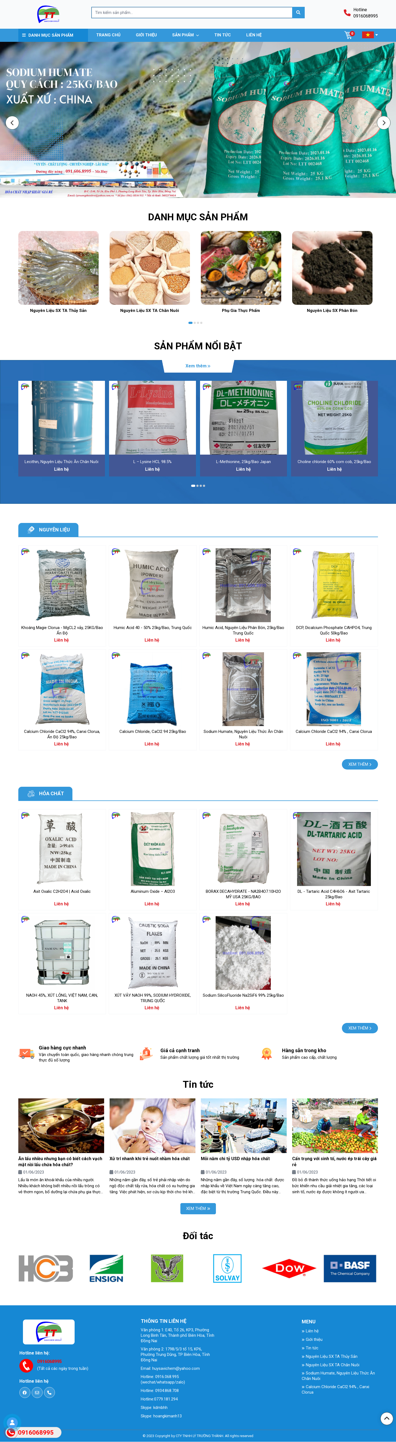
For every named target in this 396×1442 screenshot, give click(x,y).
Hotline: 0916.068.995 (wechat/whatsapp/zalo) (163, 1380)
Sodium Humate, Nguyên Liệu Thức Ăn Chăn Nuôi (338, 1376)
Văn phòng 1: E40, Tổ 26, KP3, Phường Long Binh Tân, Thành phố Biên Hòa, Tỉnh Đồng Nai (177, 1336)
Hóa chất (51, 794)
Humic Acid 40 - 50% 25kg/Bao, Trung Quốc (153, 627)
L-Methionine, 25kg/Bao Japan (243, 461)
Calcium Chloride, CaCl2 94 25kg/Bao (152, 731)
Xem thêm (198, 365)
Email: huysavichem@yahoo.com (170, 1369)
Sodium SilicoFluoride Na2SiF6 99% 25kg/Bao (243, 995)
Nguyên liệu (54, 530)
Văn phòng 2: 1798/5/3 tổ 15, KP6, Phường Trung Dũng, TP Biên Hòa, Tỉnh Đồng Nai (175, 1355)
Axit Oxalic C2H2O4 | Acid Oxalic (62, 891)
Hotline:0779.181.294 (159, 1399)
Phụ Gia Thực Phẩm (241, 310)
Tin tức (310, 1348)
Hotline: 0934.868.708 (160, 1391)
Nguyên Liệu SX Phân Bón (332, 310)
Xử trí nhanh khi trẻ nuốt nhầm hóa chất (150, 1159)
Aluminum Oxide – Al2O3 (153, 891)
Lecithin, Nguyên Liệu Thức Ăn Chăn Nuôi (61, 461)
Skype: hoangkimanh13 (161, 1416)
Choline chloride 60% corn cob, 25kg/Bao (334, 461)
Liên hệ (310, 1331)
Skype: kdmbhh (154, 1408)
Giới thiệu (312, 1340)
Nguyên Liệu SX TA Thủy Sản (58, 310)
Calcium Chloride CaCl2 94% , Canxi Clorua (334, 731)
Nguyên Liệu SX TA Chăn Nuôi (149, 310)
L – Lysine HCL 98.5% (152, 461)
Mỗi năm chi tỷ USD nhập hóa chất (235, 1159)
